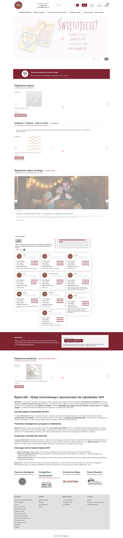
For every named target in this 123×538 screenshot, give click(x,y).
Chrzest (16, 504)
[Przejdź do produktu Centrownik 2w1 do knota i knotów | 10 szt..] (34, 143)
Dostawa (41, 502)
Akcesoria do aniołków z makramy (23, 500)
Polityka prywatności (92, 504)
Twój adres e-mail (68, 338)
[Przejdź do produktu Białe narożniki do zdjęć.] (34, 99)
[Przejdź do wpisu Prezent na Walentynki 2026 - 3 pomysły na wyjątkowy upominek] (61, 192)
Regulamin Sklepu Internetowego (95, 502)
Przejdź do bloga (51, 170)
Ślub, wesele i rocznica (20, 522)
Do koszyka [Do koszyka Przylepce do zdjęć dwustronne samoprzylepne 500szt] (19, 386)
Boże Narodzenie (18, 502)
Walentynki (17, 525)
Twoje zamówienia (68, 500)
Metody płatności (43, 504)
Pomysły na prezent (19, 520)
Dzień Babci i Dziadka (20, 509)
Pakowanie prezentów (20, 513)
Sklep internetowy (61, 536)
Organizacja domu (19, 511)
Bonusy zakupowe (43, 500)
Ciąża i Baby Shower (19, 506)
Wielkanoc (17, 527)
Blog (84, 5)
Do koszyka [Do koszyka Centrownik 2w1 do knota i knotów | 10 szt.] (19, 158)
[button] (77, 5)
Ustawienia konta (67, 502)
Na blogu (17, 440)
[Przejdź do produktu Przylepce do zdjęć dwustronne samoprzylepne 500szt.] (34, 372)
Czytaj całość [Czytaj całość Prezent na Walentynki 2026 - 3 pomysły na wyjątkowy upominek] (20, 220)
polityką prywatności (27, 344)
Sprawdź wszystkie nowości (47, 358)
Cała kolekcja (55, 123)
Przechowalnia (66, 504)
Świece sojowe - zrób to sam (21, 518)
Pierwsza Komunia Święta (21, 516)
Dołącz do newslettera (73, 341)
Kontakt (89, 500)
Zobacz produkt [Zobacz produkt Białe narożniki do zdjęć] (20, 115)
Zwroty (40, 506)
